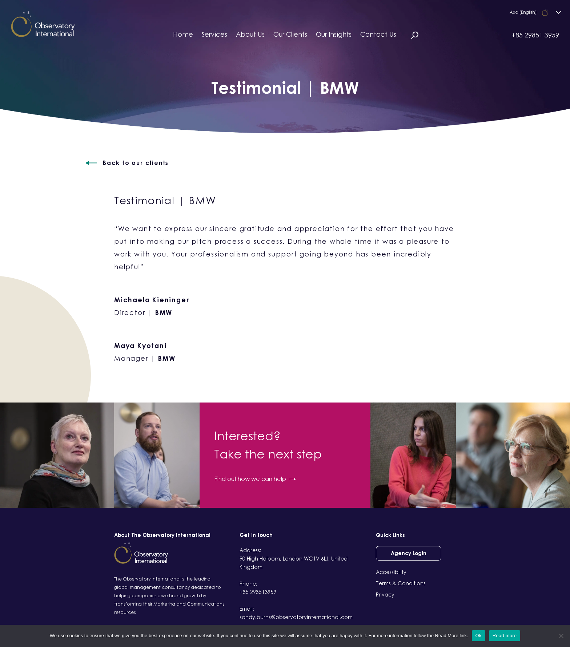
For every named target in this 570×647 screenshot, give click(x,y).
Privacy (385, 594)
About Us (250, 34)
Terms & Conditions (401, 583)
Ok (478, 635)
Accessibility (391, 572)
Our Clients (290, 34)
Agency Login (408, 553)
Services (214, 34)
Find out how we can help (255, 478)
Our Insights (334, 34)
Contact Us (378, 34)
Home (183, 34)
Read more (505, 635)
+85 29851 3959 (535, 35)
